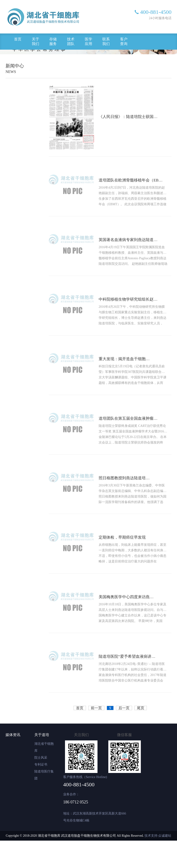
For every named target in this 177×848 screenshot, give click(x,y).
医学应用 (88, 41)
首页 (17, 39)
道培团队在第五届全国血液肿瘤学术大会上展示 (132, 422)
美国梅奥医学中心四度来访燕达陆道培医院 (129, 603)
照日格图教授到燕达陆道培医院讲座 (126, 483)
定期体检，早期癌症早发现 (124, 543)
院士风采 (40, 765)
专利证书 (40, 772)
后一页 (124, 715)
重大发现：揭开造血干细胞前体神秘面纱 (128, 362)
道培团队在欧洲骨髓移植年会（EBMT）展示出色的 (135, 181)
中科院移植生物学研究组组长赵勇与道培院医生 (132, 302)
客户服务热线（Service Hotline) (85, 784)
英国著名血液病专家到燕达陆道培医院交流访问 (132, 242)
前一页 (96, 715)
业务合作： (71, 801)
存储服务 (53, 41)
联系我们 (106, 41)
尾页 (140, 715)
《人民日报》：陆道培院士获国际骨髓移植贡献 (132, 117)
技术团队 (70, 41)
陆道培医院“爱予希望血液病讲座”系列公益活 (130, 663)
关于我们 (35, 41)
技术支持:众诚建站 (158, 843)
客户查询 (123, 41)
